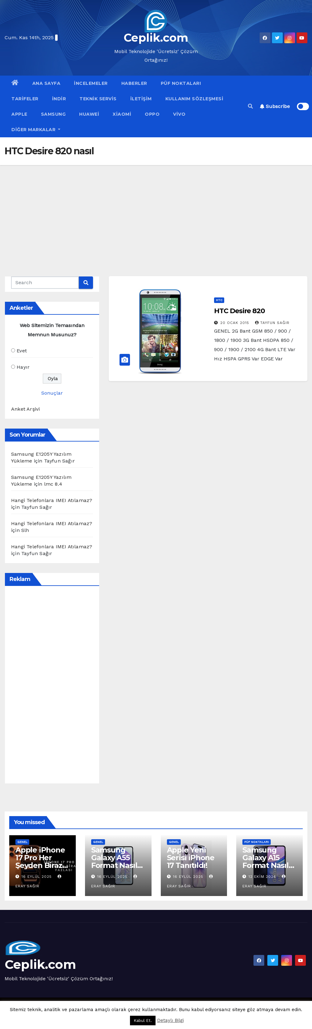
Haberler (134, 83)
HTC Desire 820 (239, 311)
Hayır (23, 367)
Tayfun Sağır (272, 323)
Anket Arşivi (25, 409)
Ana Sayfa (46, 83)
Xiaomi (122, 114)
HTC (219, 300)
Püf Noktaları (181, 83)
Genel (22, 842)
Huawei (89, 114)
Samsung (53, 114)
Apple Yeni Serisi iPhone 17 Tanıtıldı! (190, 857)
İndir (59, 99)
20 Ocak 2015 (235, 323)
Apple (19, 114)
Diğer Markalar (35, 129)
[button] (250, 106)
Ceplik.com (156, 37)
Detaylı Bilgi (170, 1020)
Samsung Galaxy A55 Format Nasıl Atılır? (114, 861)
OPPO (152, 114)
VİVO (179, 114)
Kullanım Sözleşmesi (194, 99)
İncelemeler (91, 83)
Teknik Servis (98, 99)
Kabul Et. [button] (143, 1020)
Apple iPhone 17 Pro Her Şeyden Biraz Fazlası (40, 861)
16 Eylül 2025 (37, 876)
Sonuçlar (52, 393)
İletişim (141, 99)
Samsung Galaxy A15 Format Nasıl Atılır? (265, 861)
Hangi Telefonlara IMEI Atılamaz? (51, 500)
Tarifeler (24, 99)
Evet (22, 351)
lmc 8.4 (53, 484)
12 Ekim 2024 (263, 876)
